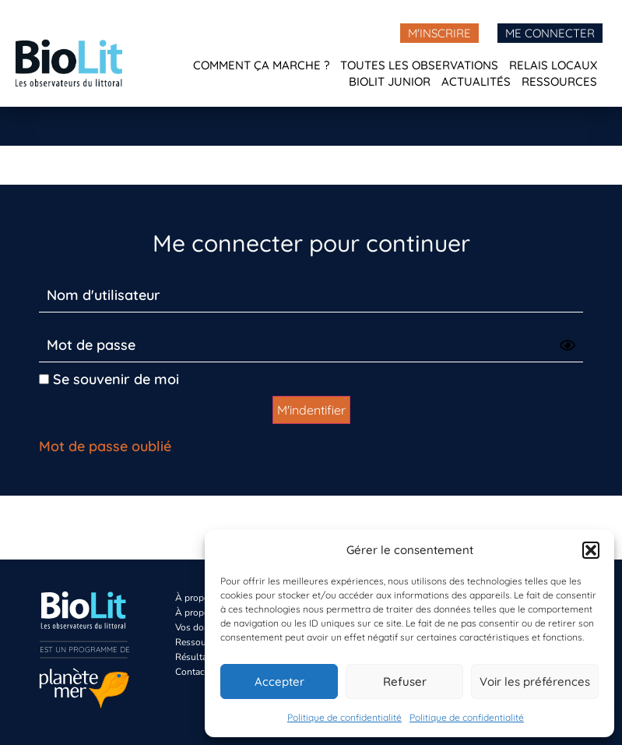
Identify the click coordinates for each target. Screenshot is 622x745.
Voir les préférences (535, 681)
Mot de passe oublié (105, 446)
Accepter (279, 681)
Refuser (405, 681)
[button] (591, 550)
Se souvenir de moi (109, 379)
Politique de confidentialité (344, 717)
